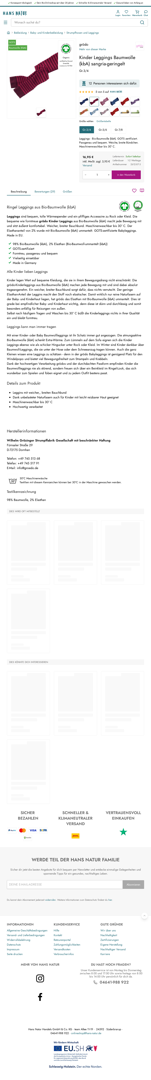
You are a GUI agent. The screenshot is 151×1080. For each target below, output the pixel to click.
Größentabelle (104, 121)
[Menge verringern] (85, 175)
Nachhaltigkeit (108, 935)
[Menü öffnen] (5, 22)
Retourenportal (62, 940)
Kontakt (58, 935)
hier (110, 900)
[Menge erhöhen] (109, 175)
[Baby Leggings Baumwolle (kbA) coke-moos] (135, 112)
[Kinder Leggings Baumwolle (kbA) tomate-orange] (114, 112)
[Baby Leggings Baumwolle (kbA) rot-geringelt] (125, 101)
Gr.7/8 (119, 130)
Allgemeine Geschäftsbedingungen (27, 930)
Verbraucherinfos (64, 954)
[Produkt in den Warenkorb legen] (97, 174)
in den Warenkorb (126, 175)
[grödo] (139, 46)
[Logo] (15, 13)
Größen (67, 191)
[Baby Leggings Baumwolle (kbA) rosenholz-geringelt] (104, 101)
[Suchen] (142, 22)
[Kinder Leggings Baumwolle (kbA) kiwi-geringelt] (84, 112)
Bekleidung (20, 33)
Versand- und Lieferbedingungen (26, 935)
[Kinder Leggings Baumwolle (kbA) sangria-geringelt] (94, 101)
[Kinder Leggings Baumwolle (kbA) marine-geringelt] (84, 101)
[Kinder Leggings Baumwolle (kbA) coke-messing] (125, 112)
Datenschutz (14, 945)
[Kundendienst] (146, 13)
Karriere (105, 954)
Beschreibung (19, 191)
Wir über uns (108, 930)
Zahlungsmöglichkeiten (67, 945)
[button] (118, 13)
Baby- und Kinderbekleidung (46, 33)
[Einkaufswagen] (137, 13)
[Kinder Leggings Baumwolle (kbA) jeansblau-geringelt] (94, 112)
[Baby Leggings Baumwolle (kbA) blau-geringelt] (114, 101)
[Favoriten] (126, 13)
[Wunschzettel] (134, 190)
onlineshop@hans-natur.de (86, 1033)
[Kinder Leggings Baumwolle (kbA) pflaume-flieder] (135, 101)
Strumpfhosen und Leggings (82, 33)
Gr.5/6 (103, 130)
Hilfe (56, 930)
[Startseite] (9, 32)
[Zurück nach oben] (144, 915)
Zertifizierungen (109, 940)
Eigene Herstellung (111, 945)
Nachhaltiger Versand (113, 949)
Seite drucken (15, 954)
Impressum (13, 949)
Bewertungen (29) (45, 191)
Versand (87, 165)
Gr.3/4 (87, 130)
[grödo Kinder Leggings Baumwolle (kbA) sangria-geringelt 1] (41, 73)
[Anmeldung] (118, 13)
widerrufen (50, 900)
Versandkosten (62, 949)
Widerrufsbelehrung (18, 940)
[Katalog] (142, 190)
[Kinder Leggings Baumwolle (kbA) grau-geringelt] (104, 112)
